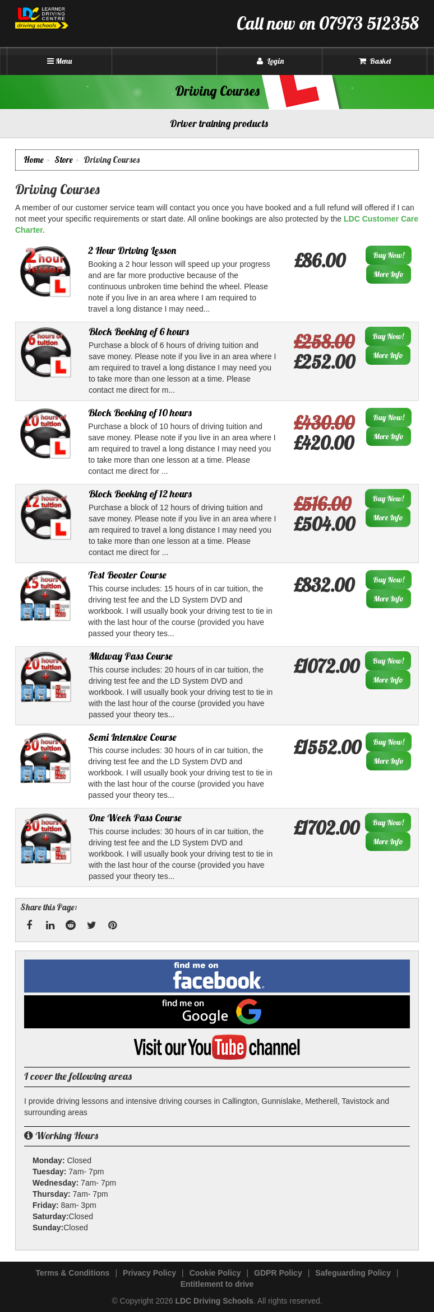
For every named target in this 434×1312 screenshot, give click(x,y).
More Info (388, 274)
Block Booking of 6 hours (139, 331)
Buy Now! (388, 255)
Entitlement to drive (217, 1284)
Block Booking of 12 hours (140, 493)
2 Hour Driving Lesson (132, 250)
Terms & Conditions (72, 1272)
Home (34, 159)
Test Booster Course (127, 574)
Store (63, 159)
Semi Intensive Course (132, 737)
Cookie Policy (215, 1272)
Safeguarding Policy (353, 1272)
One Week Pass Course (135, 817)
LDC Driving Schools (214, 1300)
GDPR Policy (278, 1272)
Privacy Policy (149, 1272)
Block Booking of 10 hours (140, 412)
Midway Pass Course (131, 656)
